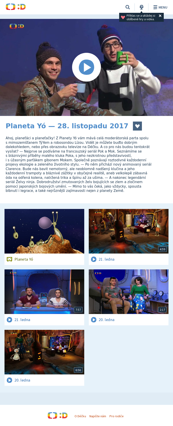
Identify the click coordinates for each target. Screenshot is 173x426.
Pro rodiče (116, 416)
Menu (159, 7)
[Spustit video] (86, 67)
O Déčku (80, 416)
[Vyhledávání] (127, 7)
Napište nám (97, 416)
